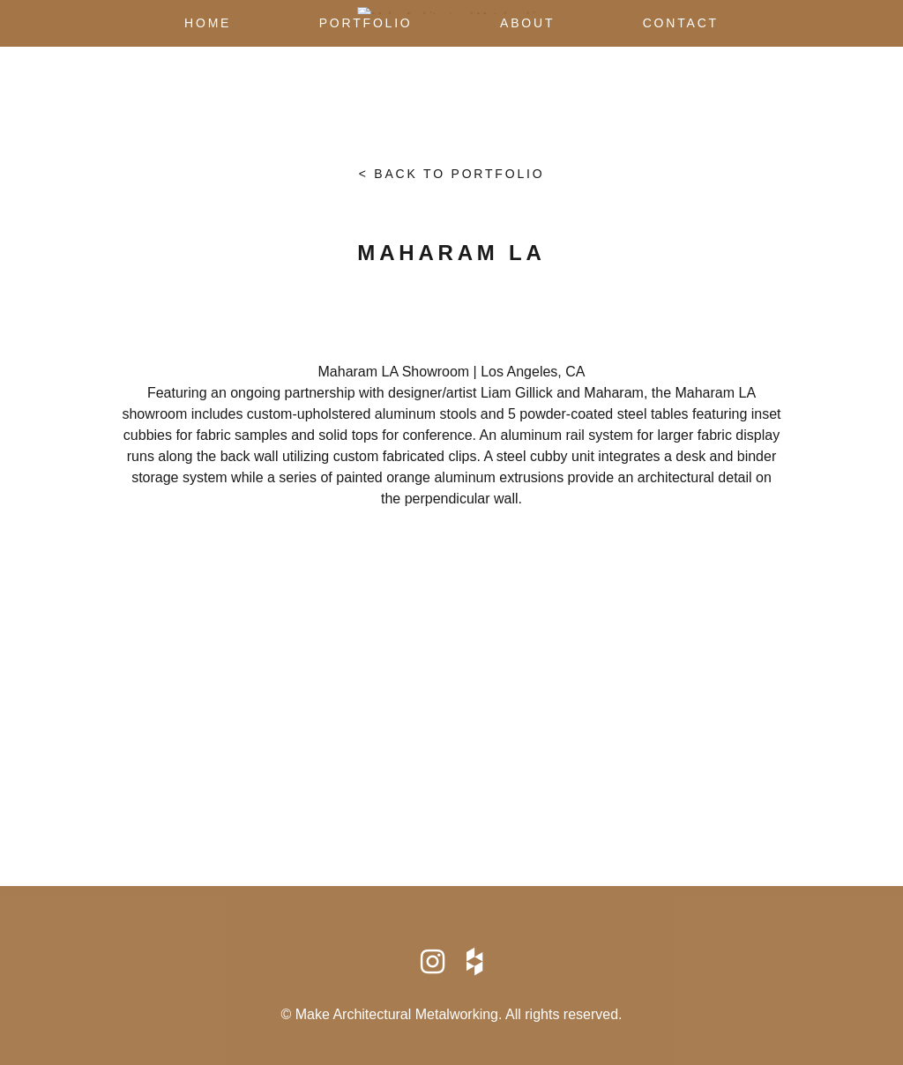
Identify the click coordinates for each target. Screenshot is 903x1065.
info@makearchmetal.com (451, 786)
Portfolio (366, 23)
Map (451, 718)
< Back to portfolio (452, 174)
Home (207, 23)
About (527, 23)
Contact (681, 23)
